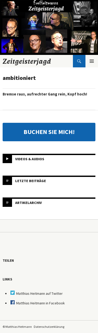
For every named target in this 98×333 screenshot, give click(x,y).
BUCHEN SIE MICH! (49, 132)
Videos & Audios (29, 159)
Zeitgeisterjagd (27, 61)
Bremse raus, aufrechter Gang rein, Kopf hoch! (45, 94)
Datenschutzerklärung (49, 327)
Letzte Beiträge (30, 180)
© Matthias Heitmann (17, 327)
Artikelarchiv (28, 202)
